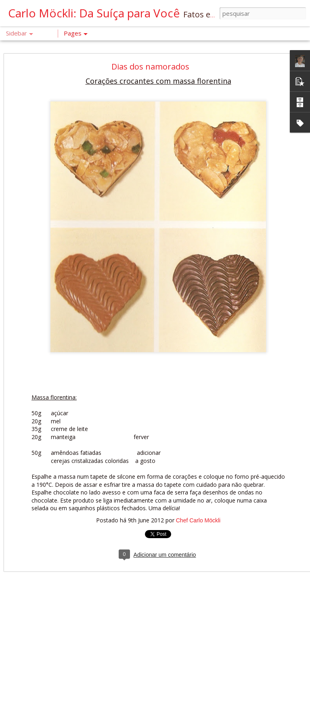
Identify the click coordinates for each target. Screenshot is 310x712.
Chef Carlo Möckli (198, 509)
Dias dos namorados (150, 55)
